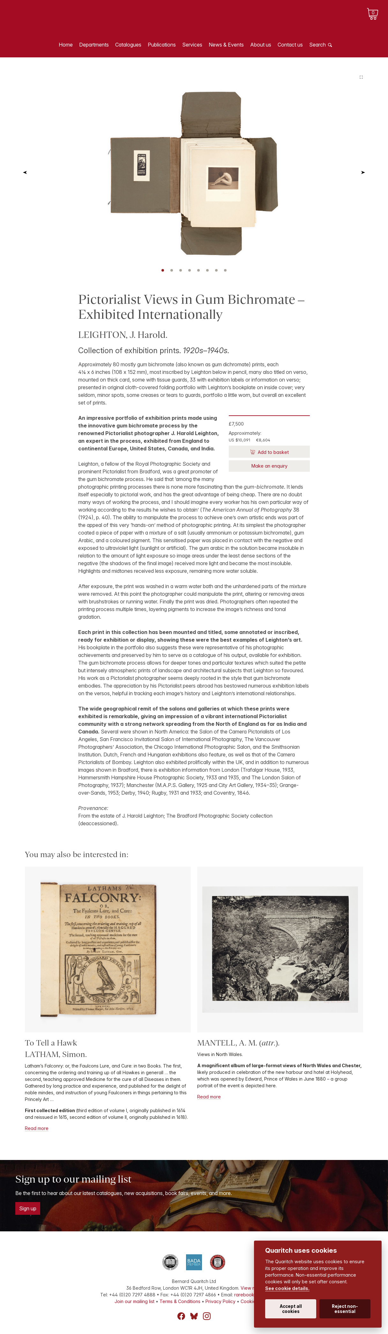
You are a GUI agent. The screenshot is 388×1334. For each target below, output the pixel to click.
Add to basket (273, 452)
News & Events (226, 44)
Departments (94, 44)
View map (251, 1288)
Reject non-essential (345, 1309)
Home (66, 44)
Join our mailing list (134, 1301)
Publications (162, 44)
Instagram (207, 1316)
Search (317, 44)
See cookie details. (287, 1288)
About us (260, 44)
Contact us (290, 44)
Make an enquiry (269, 466)
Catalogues (128, 44)
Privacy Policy (220, 1301)
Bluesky (194, 1316)
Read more (36, 1128)
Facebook (181, 1316)
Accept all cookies (291, 1309)
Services (192, 44)
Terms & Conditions (180, 1301)
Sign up (27, 1208)
